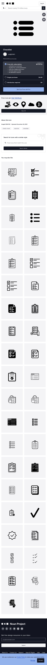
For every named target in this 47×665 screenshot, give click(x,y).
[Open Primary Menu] (3, 3)
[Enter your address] (23, 639)
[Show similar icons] (44, 19)
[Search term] (24, 8)
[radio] (23, 68)
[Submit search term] (43, 8)
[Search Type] (4, 8)
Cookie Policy (21, 657)
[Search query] (23, 143)
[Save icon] (44, 14)
